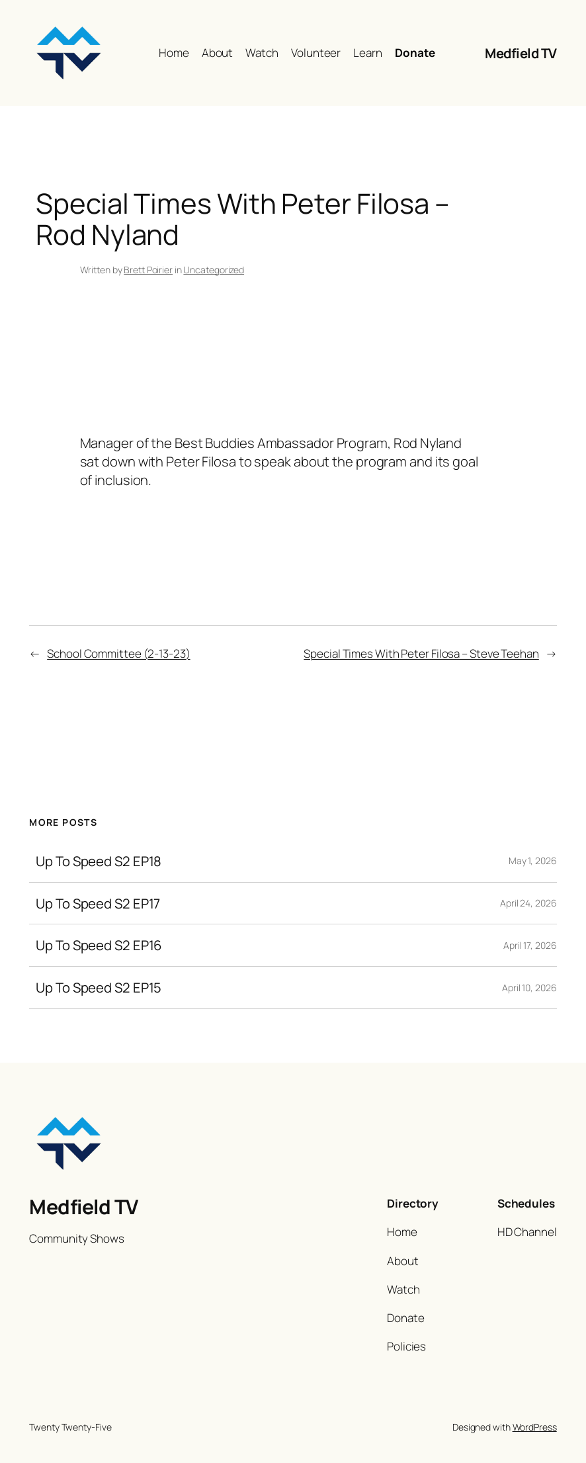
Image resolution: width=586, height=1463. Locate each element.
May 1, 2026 (533, 860)
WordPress (535, 1427)
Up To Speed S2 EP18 (98, 861)
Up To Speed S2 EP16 (99, 945)
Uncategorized (213, 269)
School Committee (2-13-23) (118, 653)
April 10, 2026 (529, 987)
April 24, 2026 (528, 903)
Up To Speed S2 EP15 (98, 987)
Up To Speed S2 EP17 (98, 903)
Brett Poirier (148, 269)
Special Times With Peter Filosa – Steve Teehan (421, 653)
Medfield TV (521, 53)
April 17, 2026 (530, 945)
